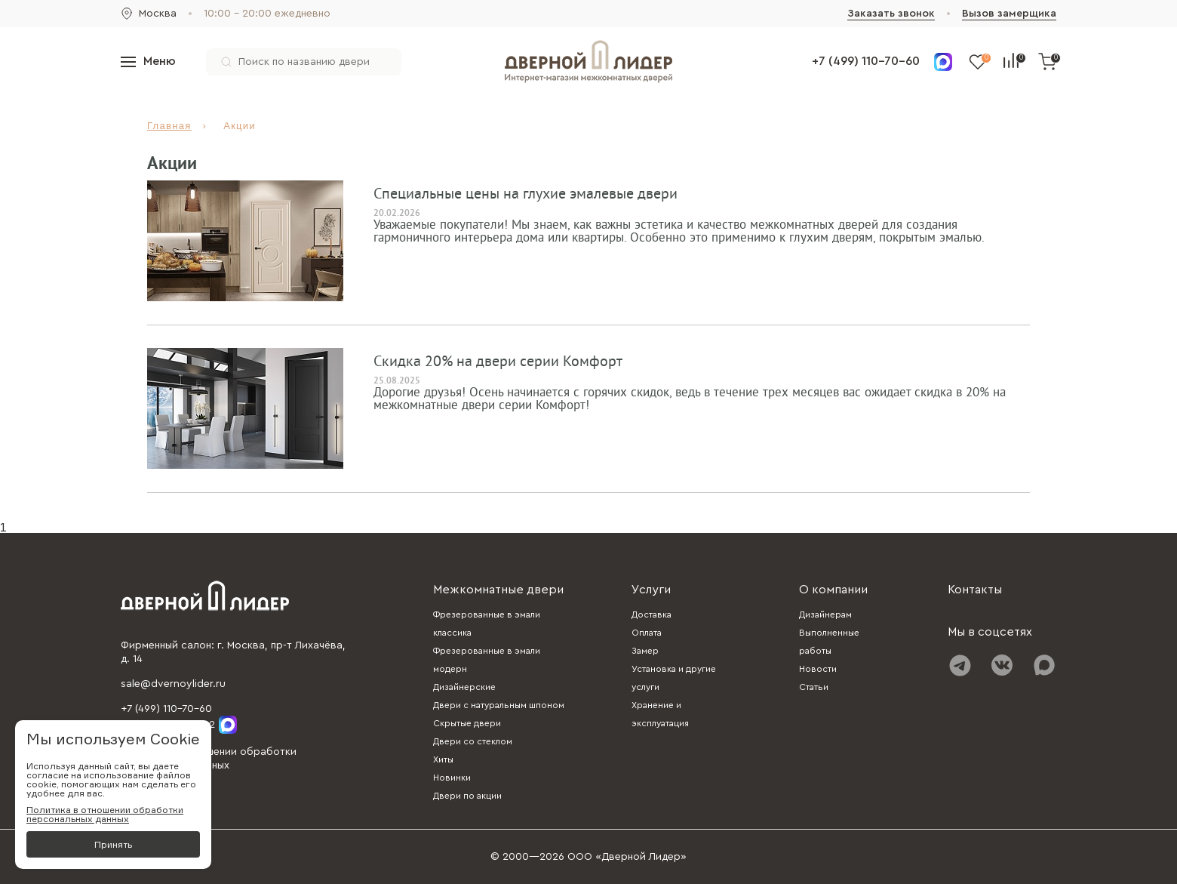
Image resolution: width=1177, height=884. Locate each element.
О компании (833, 590)
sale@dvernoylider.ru (173, 684)
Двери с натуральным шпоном (498, 705)
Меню (148, 61)
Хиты (443, 759)
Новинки (452, 777)
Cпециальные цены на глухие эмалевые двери (525, 194)
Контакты (975, 590)
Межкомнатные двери (498, 590)
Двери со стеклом (472, 741)
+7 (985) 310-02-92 (179, 725)
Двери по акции (467, 795)
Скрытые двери (467, 723)
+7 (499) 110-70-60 (866, 61)
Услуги (651, 590)
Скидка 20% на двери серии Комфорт (497, 361)
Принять (113, 844)
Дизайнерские (464, 686)
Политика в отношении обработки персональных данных (104, 814)
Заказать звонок (891, 13)
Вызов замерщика (1009, 13)
